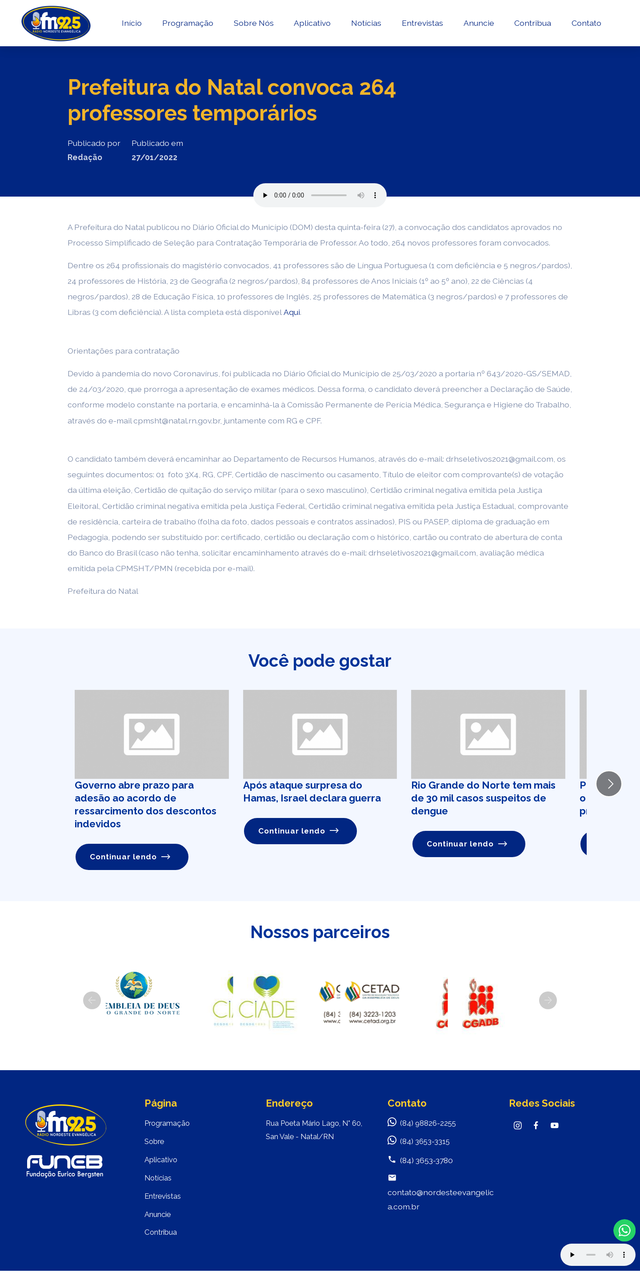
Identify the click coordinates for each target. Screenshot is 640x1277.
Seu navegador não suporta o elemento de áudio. (320, 195)
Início (131, 24)
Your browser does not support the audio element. (598, 1255)
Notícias (365, 24)
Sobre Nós (253, 24)
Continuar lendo (131, 857)
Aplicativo (311, 24)
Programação (186, 24)
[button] (92, 1001)
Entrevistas (421, 24)
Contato (585, 24)
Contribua (531, 24)
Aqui (292, 312)
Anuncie (478, 24)
